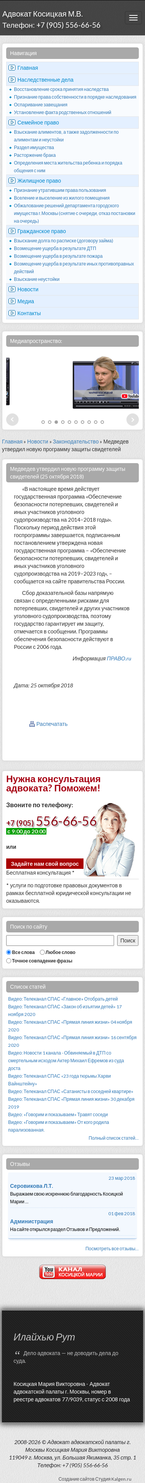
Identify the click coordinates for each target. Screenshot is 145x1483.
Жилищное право (39, 180)
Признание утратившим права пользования (60, 190)
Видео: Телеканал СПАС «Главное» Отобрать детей (63, 999)
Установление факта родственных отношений (62, 112)
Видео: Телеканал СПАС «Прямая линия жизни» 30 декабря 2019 (71, 1103)
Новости (27, 289)
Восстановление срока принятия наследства (61, 89)
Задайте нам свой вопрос (45, 863)
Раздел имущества (34, 147)
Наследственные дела (45, 79)
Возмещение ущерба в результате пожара (58, 256)
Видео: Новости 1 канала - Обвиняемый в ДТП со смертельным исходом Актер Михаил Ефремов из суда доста (66, 1060)
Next (132, 419)
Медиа (25, 301)
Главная (27, 67)
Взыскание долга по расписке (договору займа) (63, 241)
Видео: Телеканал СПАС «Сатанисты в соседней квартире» (70, 1091)
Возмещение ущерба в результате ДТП (55, 248)
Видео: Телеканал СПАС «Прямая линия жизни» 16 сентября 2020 (72, 1041)
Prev (12, 419)
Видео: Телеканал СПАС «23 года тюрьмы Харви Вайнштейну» (59, 1080)
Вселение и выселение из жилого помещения (62, 198)
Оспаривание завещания (40, 104)
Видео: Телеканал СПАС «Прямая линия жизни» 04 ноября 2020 (70, 1026)
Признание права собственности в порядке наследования (75, 97)
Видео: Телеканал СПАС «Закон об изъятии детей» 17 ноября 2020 (65, 1010)
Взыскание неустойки (37, 279)
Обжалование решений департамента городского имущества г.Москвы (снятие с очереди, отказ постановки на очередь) (74, 213)
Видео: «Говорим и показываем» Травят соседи (58, 1114)
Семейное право (38, 122)
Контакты (29, 313)
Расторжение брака (35, 155)
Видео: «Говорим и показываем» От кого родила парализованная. (58, 1126)
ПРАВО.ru (119, 658)
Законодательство (76, 441)
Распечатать (52, 724)
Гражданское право (41, 231)
